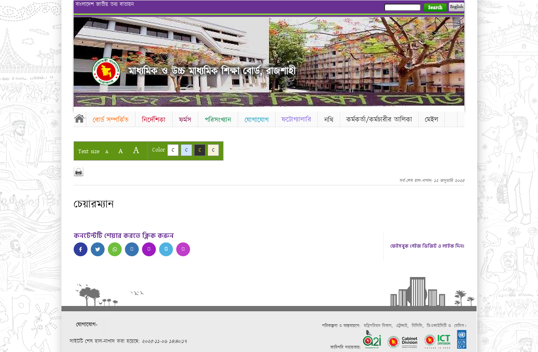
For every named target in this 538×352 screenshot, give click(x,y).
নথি (328, 120)
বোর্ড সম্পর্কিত (111, 120)
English (456, 7)
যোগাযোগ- (87, 325)
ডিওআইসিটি (436, 325)
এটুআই (401, 325)
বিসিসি (417, 325)
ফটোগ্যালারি (296, 119)
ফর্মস (185, 120)
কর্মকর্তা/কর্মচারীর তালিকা (379, 119)
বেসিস (459, 325)
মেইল (431, 119)
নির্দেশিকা (154, 120)
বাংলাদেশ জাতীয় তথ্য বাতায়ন (105, 4)
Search (435, 7)
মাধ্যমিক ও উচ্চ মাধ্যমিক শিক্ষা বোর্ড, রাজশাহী (212, 71)
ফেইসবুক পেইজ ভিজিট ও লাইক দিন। (427, 246)
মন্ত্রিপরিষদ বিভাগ (377, 325)
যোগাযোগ (257, 120)
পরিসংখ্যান (218, 120)
